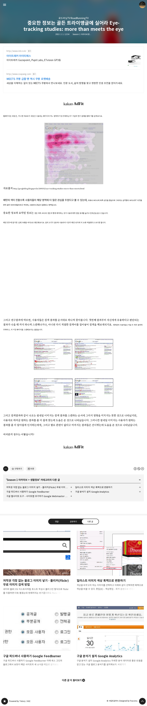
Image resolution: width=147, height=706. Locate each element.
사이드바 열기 (4, 5)
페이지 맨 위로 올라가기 (142, 701)
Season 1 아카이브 (17, 479)
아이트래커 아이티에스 (19, 56)
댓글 (57, 521)
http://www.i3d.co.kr (16, 51)
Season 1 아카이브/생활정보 (83, 34)
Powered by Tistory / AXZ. (20, 701)
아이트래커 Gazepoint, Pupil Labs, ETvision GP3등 (34, 60)
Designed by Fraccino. (128, 701)
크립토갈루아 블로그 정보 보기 (142, 5)
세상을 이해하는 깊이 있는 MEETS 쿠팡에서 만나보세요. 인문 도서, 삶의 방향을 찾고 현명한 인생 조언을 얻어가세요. (65, 83)
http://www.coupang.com (19, 74)
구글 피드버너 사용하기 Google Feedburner (27, 491)
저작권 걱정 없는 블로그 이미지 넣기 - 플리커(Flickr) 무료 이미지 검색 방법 (39, 487)
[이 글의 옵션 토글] (5, 468)
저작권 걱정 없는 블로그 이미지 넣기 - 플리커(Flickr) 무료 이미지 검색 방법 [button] (37, 565)
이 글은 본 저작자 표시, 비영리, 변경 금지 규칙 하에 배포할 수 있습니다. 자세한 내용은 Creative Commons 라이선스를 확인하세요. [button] (138, 468)
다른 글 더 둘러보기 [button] (72, 680)
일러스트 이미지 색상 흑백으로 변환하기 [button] (110, 563)
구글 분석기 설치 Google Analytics (92, 491)
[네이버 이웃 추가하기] (31, 468)
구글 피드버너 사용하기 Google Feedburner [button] (37, 638)
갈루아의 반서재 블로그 (4, 701)
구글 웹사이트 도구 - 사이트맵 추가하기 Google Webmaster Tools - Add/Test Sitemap (39, 496)
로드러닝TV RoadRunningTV (74, 18)
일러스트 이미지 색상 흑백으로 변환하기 (94, 487)
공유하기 (73, 521)
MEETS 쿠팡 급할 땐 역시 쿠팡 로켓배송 (28, 79)
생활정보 (34, 479)
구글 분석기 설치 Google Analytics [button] (110, 638)
